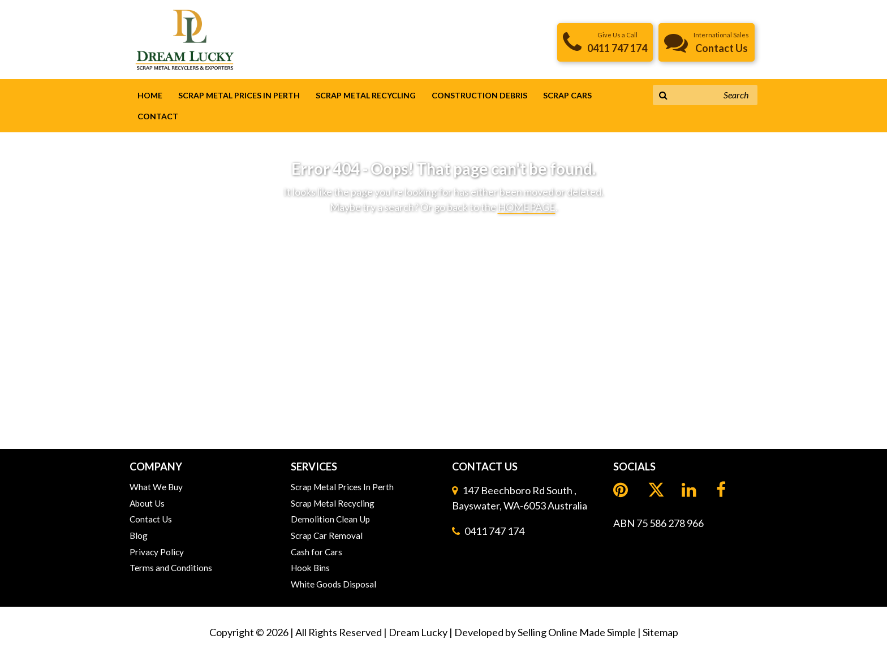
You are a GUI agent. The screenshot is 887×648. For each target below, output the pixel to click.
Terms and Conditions (171, 568)
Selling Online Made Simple (577, 632)
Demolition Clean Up (330, 519)
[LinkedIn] (656, 491)
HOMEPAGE (527, 207)
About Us (147, 503)
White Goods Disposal (333, 584)
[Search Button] (663, 95)
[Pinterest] (622, 490)
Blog (139, 535)
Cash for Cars (316, 552)
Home (149, 95)
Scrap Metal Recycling (366, 95)
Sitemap (660, 632)
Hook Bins (310, 568)
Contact (157, 116)
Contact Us (151, 519)
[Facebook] (722, 490)
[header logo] (185, 39)
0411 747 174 (494, 531)
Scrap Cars (567, 95)
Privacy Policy (157, 552)
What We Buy (156, 487)
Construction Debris (479, 95)
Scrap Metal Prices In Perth (239, 95)
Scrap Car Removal (327, 535)
